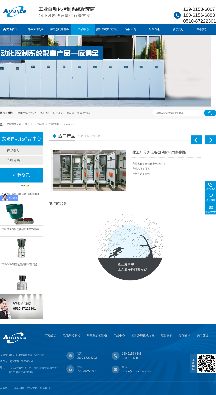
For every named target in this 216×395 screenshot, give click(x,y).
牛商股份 (45, 388)
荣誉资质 (202, 29)
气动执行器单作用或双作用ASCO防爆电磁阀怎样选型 (31, 194)
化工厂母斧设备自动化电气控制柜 (159, 152)
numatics (69, 124)
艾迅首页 (11, 29)
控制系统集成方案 (107, 29)
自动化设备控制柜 (26, 112)
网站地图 (19, 388)
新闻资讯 (154, 29)
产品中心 (83, 29)
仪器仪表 (44, 112)
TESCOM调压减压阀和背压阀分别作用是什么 (27, 265)
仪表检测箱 (83, 112)
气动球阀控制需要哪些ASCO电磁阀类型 (23, 229)
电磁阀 (70, 112)
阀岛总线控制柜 (59, 29)
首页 (27, 124)
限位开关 (58, 112)
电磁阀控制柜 (36, 29)
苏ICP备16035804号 (21, 361)
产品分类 (13, 151)
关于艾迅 (178, 29)
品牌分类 (54, 124)
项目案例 (130, 29)
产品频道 (39, 124)
